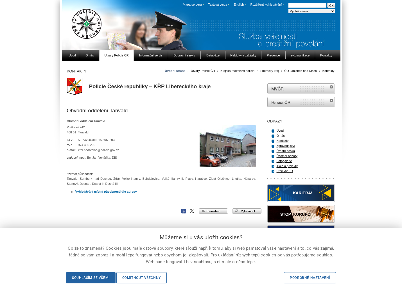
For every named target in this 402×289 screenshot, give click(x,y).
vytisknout (246, 211)
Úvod (280, 130)
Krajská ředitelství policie (237, 70)
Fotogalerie (284, 161)
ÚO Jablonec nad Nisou (300, 70)
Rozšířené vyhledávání (266, 4)
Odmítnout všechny (141, 278)
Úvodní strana (175, 70)
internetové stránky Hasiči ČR (301, 102)
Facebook (183, 211)
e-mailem (213, 211)
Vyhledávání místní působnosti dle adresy (106, 191)
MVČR (301, 88)
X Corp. (192, 211)
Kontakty (328, 70)
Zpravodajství (286, 145)
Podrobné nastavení (310, 278)
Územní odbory (287, 156)
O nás (281, 135)
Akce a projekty (287, 166)
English (239, 4)
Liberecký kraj (269, 70)
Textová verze (217, 4)
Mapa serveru (192, 4)
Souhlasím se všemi (91, 278)
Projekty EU (285, 171)
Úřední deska (286, 151)
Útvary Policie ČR (203, 70)
